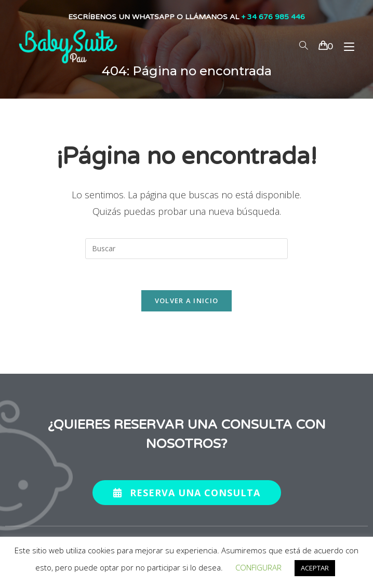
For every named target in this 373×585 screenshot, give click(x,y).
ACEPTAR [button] (315, 568)
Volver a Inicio (187, 300)
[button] (186, 492)
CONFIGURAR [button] (258, 567)
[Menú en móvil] (345, 46)
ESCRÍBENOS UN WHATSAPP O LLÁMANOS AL (186, 16)
